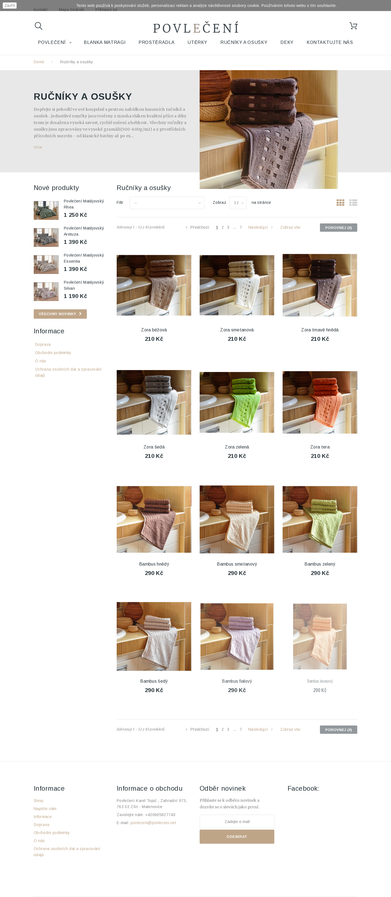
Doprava (43, 344)
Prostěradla (156, 42)
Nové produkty (56, 187)
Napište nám (45, 808)
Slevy (39, 800)
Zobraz (219, 202)
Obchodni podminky (53, 352)
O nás (40, 361)
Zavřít (9, 5)
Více (38, 147)
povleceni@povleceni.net (153, 823)
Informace (49, 331)
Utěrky (197, 42)
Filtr (120, 202)
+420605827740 (160, 814)
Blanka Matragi (105, 42)
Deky (287, 42)
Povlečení (52, 42)
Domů (39, 62)
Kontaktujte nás (330, 42)
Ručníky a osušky (243, 42)
